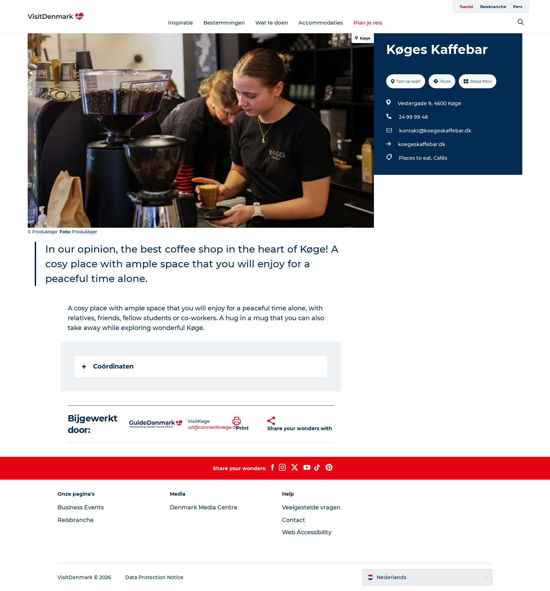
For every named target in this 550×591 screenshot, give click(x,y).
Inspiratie (180, 22)
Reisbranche (493, 6)
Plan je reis (368, 22)
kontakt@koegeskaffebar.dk (435, 131)
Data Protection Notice (154, 577)
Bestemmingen (224, 22)
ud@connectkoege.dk (213, 427)
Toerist (466, 6)
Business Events (81, 507)
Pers (517, 6)
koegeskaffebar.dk (421, 144)
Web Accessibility (306, 532)
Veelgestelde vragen (311, 507)
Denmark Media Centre (203, 507)
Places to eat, (416, 158)
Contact (293, 520)
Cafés (440, 158)
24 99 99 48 (413, 117)
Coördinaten (108, 366)
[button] (245, 424)
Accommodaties (321, 22)
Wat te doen (271, 22)
